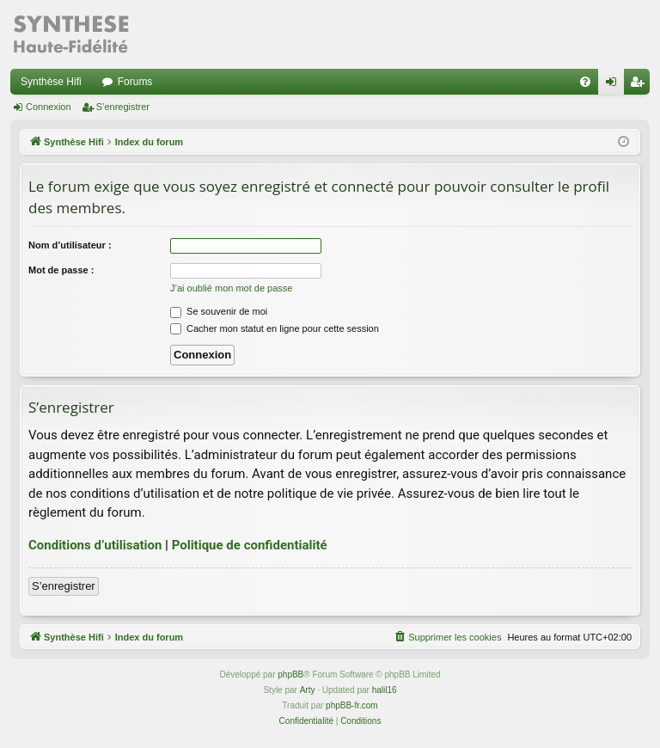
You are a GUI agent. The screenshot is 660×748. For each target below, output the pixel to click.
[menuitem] (585, 82)
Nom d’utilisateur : (70, 245)
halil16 (384, 690)
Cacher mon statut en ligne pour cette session (274, 328)
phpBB (290, 674)
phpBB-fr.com (352, 705)
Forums (135, 82)
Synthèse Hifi (51, 82)
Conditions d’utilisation (95, 545)
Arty (307, 690)
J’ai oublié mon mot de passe (231, 288)
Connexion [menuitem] (615, 85)
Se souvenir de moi (218, 311)
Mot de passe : (61, 270)
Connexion (48, 106)
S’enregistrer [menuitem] (641, 85)
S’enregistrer (123, 106)
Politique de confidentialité (249, 545)
